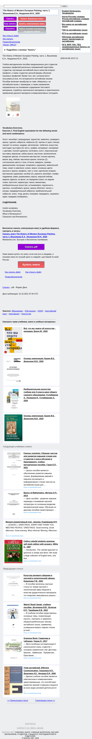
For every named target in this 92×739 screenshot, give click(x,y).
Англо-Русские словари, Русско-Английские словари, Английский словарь (75, 19)
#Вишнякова (17, 311)
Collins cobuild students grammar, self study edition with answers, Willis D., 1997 (41, 544)
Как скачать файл (13, 272)
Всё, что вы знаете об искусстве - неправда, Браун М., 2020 (40, 329)
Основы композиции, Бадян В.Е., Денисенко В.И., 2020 (39, 360)
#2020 (40, 311)
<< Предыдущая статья (17, 700)
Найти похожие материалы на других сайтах (32, 30)
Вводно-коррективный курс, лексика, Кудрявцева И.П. (31, 522)
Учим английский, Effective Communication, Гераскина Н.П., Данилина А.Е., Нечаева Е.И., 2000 (40, 671)
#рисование (14, 314)
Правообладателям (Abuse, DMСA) (11, 43)
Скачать (10, 19)
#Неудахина (30, 311)
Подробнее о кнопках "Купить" (21, 50)
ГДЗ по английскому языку (74, 30)
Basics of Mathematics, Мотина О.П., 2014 (40, 494)
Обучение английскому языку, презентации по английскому (73, 39)
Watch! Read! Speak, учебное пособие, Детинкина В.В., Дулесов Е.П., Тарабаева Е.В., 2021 (40, 607)
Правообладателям (13, 277)
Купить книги (31, 264)
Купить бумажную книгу (32, 19)
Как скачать (8, 39)
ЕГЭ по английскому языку (75, 33)
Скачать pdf (31, 247)
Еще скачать (10, 24)
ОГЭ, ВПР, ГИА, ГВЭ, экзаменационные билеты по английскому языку (76, 47)
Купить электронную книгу (32, 24)
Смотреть (10, 29)
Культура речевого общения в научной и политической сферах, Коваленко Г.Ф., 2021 (39, 578)
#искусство (26, 314)
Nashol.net (8, 732)
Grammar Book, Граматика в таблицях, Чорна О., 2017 (37, 639)
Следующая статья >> (45, 700)
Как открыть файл (11, 36)
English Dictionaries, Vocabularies (71, 12)
